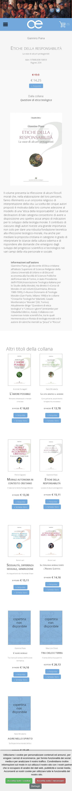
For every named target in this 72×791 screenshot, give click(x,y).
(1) (64, 24)
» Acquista (36, 86)
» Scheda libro (20, 420)
